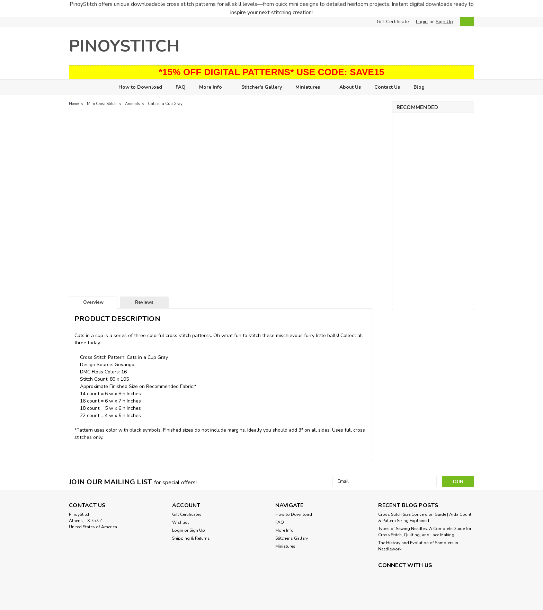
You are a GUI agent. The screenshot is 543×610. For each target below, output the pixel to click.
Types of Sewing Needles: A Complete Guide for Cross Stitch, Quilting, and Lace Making (424, 532)
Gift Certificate (393, 21)
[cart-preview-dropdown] (465, 21)
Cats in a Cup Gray (165, 103)
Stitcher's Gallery (261, 87)
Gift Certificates (187, 514)
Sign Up (444, 21)
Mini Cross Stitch (102, 103)
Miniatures (310, 87)
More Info (213, 87)
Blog (419, 87)
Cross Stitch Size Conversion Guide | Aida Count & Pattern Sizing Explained (424, 517)
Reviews (144, 302)
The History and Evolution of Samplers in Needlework (418, 546)
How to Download (140, 87)
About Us (350, 87)
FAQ (181, 87)
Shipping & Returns (191, 538)
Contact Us (387, 87)
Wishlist (180, 522)
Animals (132, 103)
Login (422, 21)
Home (74, 103)
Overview (93, 302)
